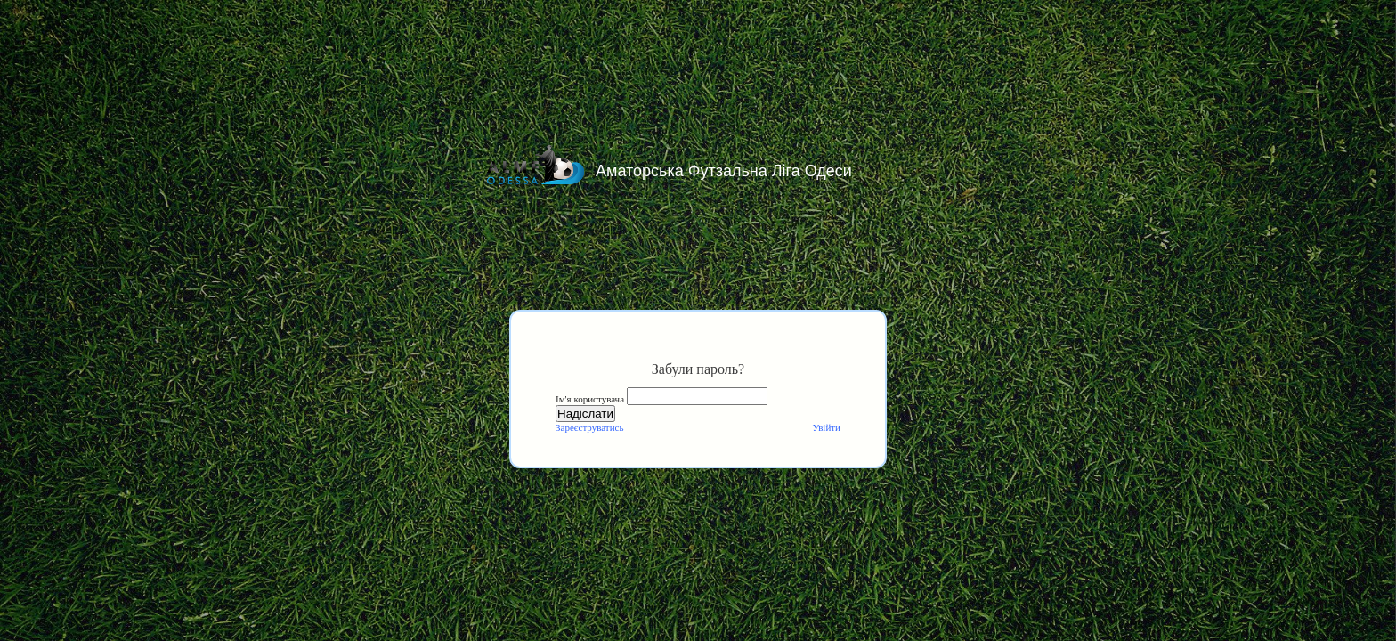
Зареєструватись (589, 427)
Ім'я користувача (590, 399)
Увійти (826, 427)
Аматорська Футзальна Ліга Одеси (724, 171)
